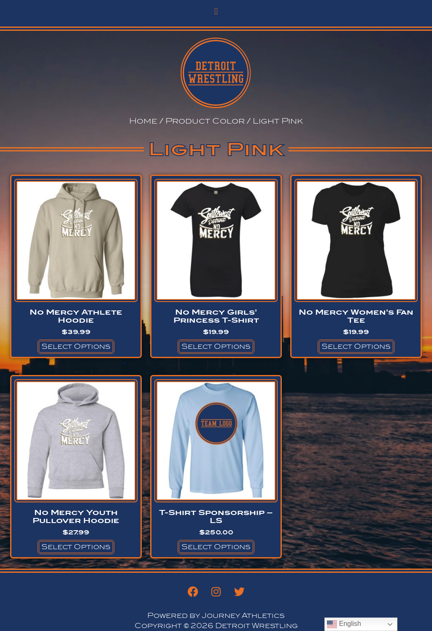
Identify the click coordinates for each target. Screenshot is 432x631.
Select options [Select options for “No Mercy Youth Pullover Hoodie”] (76, 547)
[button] (216, 11)
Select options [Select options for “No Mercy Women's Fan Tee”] (356, 346)
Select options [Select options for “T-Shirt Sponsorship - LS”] (216, 547)
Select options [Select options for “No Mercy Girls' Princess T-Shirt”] (216, 346)
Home (143, 120)
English (344, 624)
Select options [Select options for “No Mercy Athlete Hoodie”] (76, 346)
